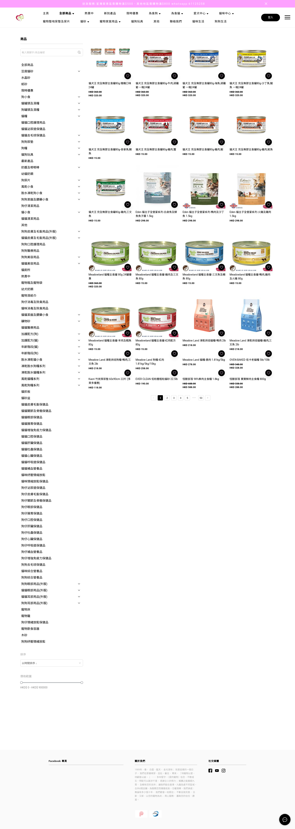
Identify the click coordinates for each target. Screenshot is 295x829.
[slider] (21, 682)
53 (201, 398)
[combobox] (51, 663)
